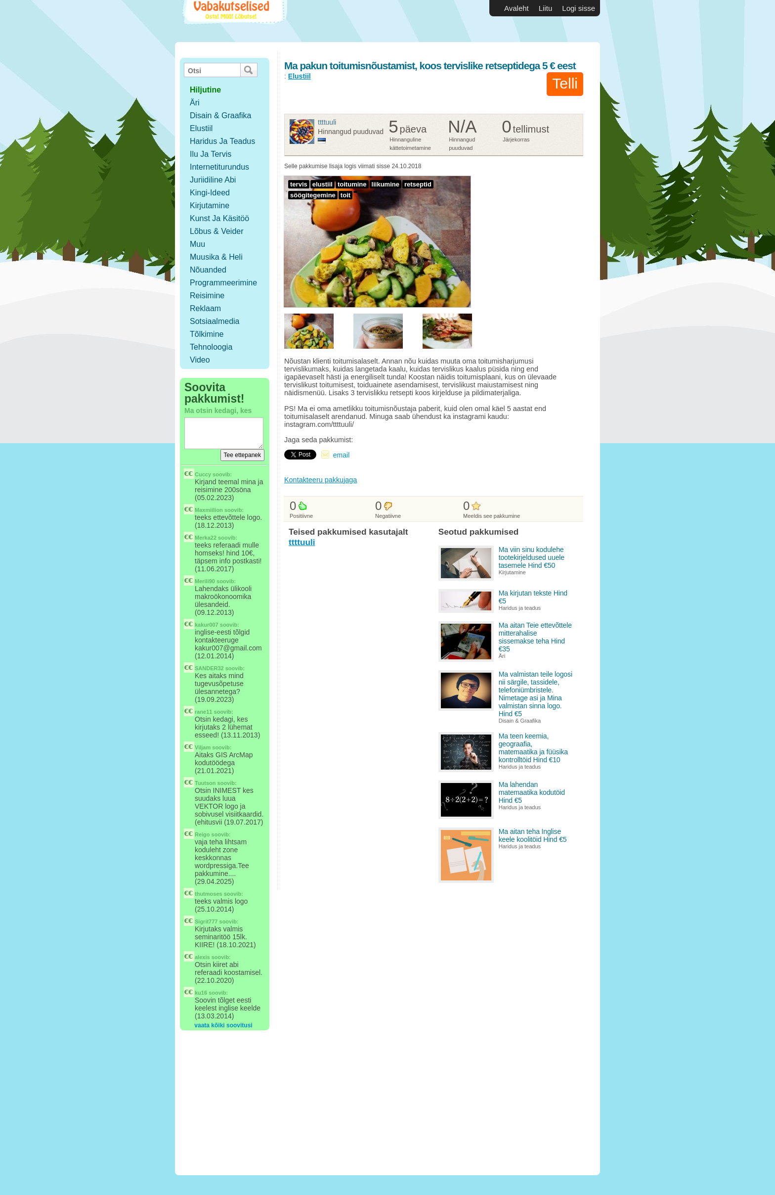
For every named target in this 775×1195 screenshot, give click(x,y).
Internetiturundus (219, 167)
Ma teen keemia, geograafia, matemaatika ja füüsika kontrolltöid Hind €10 (533, 748)
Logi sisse (578, 8)
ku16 (201, 993)
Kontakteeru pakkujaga (320, 480)
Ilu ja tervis (210, 154)
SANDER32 (209, 668)
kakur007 (206, 625)
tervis (298, 184)
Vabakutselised (233, 21)
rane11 (203, 712)
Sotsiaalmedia (215, 321)
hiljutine (205, 90)
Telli (565, 83)
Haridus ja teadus (222, 141)
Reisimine (207, 295)
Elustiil (201, 128)
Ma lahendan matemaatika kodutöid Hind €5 (532, 792)
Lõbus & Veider (217, 231)
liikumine (385, 184)
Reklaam (205, 308)
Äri (195, 102)
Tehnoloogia (211, 347)
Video (200, 360)
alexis (202, 957)
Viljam (203, 747)
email (341, 455)
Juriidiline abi (213, 180)
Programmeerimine (223, 282)
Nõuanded (208, 270)
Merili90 (205, 581)
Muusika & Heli (216, 257)
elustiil (322, 184)
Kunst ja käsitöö (219, 218)
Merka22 (205, 538)
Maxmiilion (209, 510)
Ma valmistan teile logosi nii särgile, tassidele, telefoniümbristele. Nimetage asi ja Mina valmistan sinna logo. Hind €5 (535, 694)
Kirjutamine (209, 205)
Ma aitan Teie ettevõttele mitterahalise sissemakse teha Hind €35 (535, 637)
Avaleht (516, 8)
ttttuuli (327, 122)
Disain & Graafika (221, 115)
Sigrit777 (206, 921)
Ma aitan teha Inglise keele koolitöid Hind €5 (533, 835)
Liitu (546, 8)
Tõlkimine (206, 334)
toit (345, 195)
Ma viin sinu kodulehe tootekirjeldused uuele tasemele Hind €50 (531, 557)
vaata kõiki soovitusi (223, 1025)
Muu (197, 244)
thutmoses (208, 894)
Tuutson (205, 783)
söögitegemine (313, 195)
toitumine (352, 184)
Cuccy (203, 474)
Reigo (202, 834)
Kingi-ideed (210, 192)
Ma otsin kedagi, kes (218, 410)
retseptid (417, 184)
